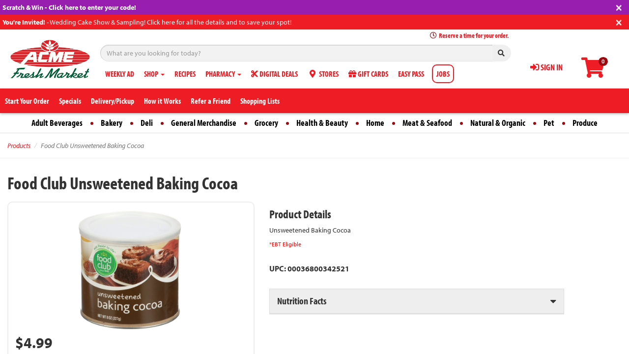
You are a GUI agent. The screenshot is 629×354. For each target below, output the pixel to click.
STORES (323, 74)
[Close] (619, 6)
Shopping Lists (260, 101)
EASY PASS (411, 74)
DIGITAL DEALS (274, 74)
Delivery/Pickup (112, 101)
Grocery (266, 122)
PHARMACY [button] (223, 74)
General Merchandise (203, 122)
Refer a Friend (210, 101)
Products (18, 145)
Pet (548, 122)
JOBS (443, 74)
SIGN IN (546, 67)
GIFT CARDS (368, 74)
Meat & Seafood (427, 122)
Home (375, 122)
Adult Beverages (57, 122)
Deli (147, 122)
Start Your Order (27, 101)
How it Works (162, 101)
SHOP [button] (154, 74)
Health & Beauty (322, 122)
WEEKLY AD (119, 74)
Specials (70, 101)
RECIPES (185, 74)
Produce (585, 122)
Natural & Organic (497, 122)
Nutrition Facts (301, 301)
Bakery (111, 122)
